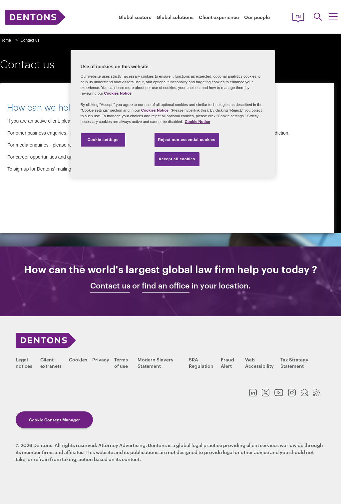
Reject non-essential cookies (186, 140)
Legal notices (24, 362)
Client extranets (51, 362)
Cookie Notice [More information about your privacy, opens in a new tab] (197, 122)
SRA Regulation (201, 362)
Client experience (219, 17)
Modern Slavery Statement (155, 362)
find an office (165, 285)
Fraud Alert (227, 362)
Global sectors (135, 17)
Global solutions (175, 17)
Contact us (110, 285)
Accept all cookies (177, 159)
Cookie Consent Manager (54, 419)
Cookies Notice (118, 93)
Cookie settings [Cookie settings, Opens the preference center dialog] (103, 140)
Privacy (100, 359)
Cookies (78, 359)
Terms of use (121, 362)
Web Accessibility (259, 362)
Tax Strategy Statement (294, 362)
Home (5, 40)
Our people (257, 17)
